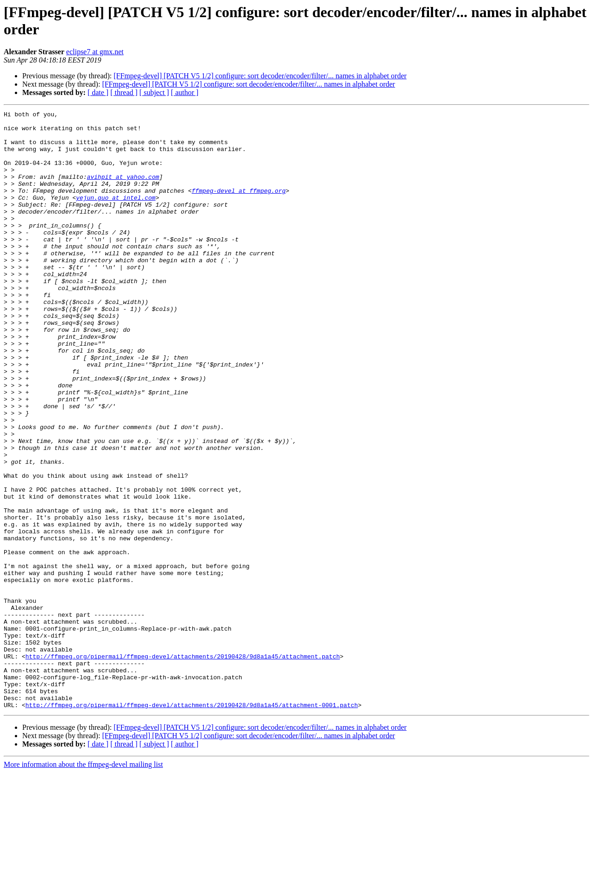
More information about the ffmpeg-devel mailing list (83, 884)
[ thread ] (124, 92)
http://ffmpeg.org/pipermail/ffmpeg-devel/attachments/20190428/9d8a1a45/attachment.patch (182, 766)
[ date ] (98, 92)
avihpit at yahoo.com (123, 190)
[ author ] (185, 92)
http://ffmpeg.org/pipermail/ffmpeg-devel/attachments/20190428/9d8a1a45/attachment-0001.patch (191, 824)
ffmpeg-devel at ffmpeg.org (239, 207)
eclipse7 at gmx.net (95, 52)
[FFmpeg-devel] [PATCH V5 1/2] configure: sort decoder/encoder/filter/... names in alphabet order (260, 76)
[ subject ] (154, 92)
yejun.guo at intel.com (116, 215)
